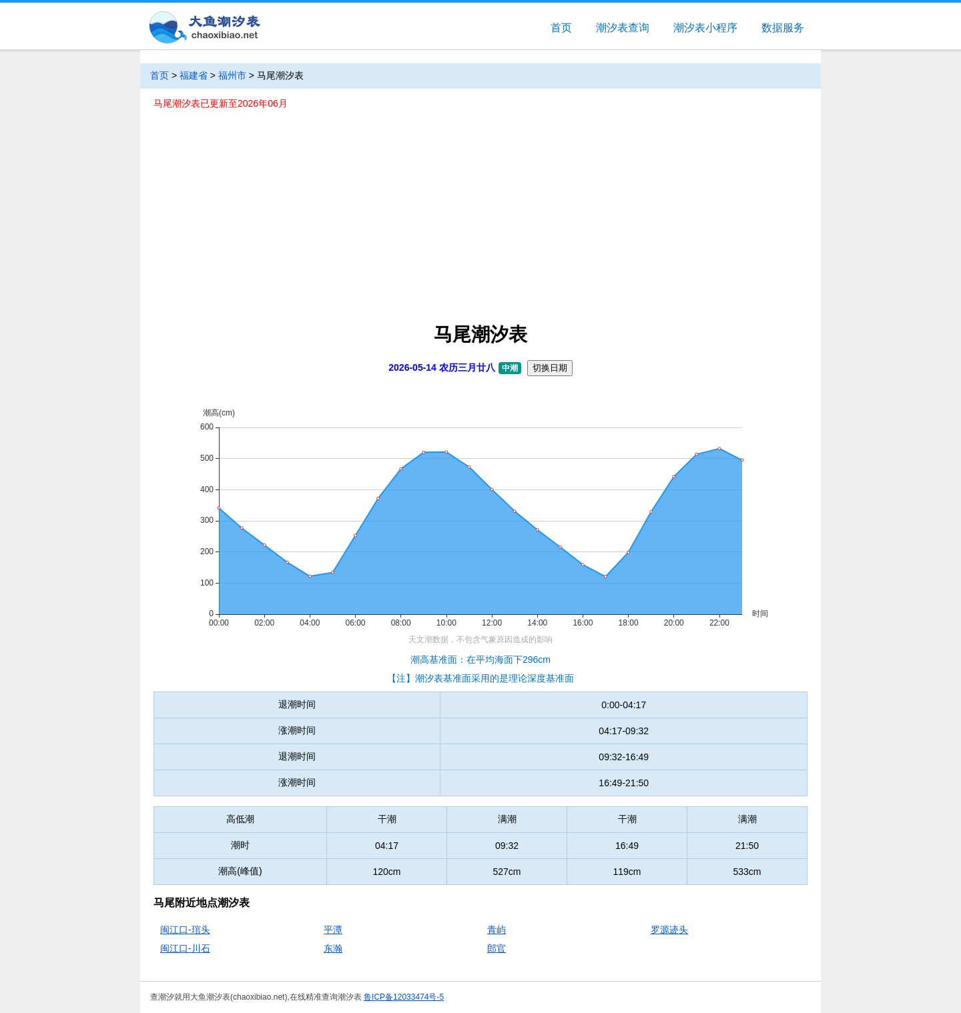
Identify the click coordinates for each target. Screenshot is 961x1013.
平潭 (333, 929)
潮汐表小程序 (705, 27)
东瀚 (333, 948)
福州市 (232, 75)
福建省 (194, 75)
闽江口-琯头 (185, 929)
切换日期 (550, 368)
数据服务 (782, 27)
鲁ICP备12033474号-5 (404, 997)
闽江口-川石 (185, 948)
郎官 (496, 948)
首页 (561, 27)
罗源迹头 (669, 929)
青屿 (496, 929)
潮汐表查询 (622, 27)
